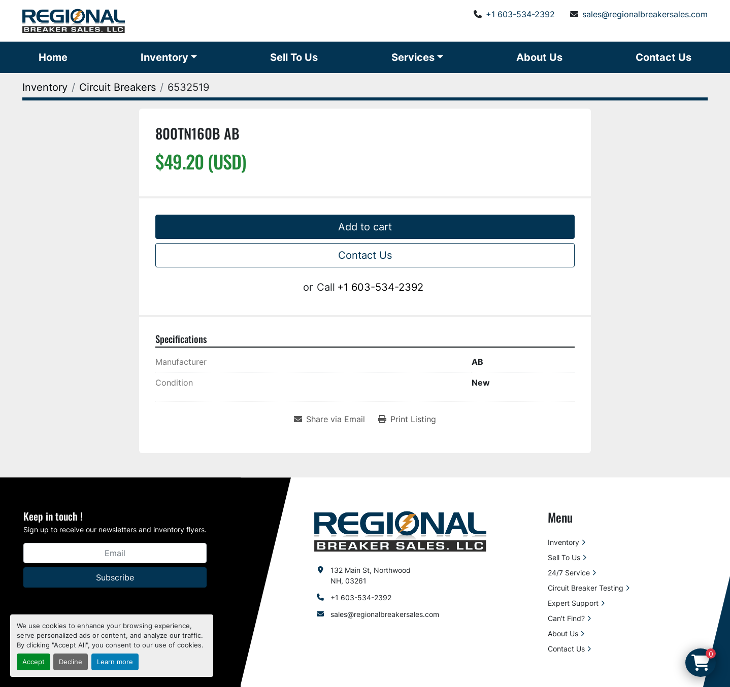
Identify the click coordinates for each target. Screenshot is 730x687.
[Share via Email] (329, 419)
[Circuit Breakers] (117, 87)
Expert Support (573, 603)
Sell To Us (294, 57)
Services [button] (413, 57)
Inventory (164, 57)
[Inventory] (45, 87)
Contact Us (663, 57)
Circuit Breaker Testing (585, 587)
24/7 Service (569, 572)
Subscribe (115, 577)
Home (53, 57)
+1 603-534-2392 (520, 14)
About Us (539, 57)
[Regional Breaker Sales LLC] (400, 530)
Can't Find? (566, 618)
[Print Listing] (407, 419)
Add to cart (365, 227)
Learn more (115, 662)
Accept (33, 662)
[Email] (115, 553)
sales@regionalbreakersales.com (645, 14)
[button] (168, 57)
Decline (70, 662)
